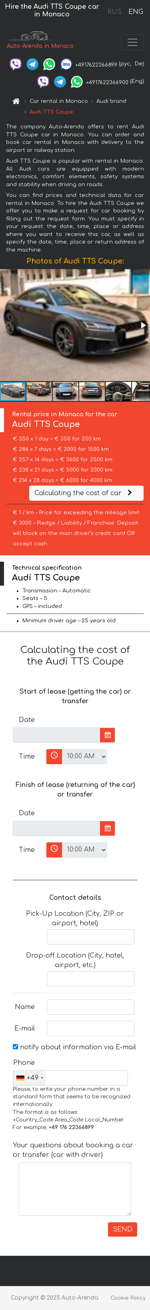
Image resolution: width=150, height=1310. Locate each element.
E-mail (24, 1028)
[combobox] (29, 1078)
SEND (122, 1229)
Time (27, 756)
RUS (115, 12)
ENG (135, 12)
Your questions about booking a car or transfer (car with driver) (73, 1150)
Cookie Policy (128, 1298)
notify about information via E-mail (74, 1047)
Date (27, 720)
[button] (142, 325)
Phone (24, 1062)
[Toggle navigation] (132, 42)
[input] (56, 735)
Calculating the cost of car (84, 493)
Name (25, 1007)
